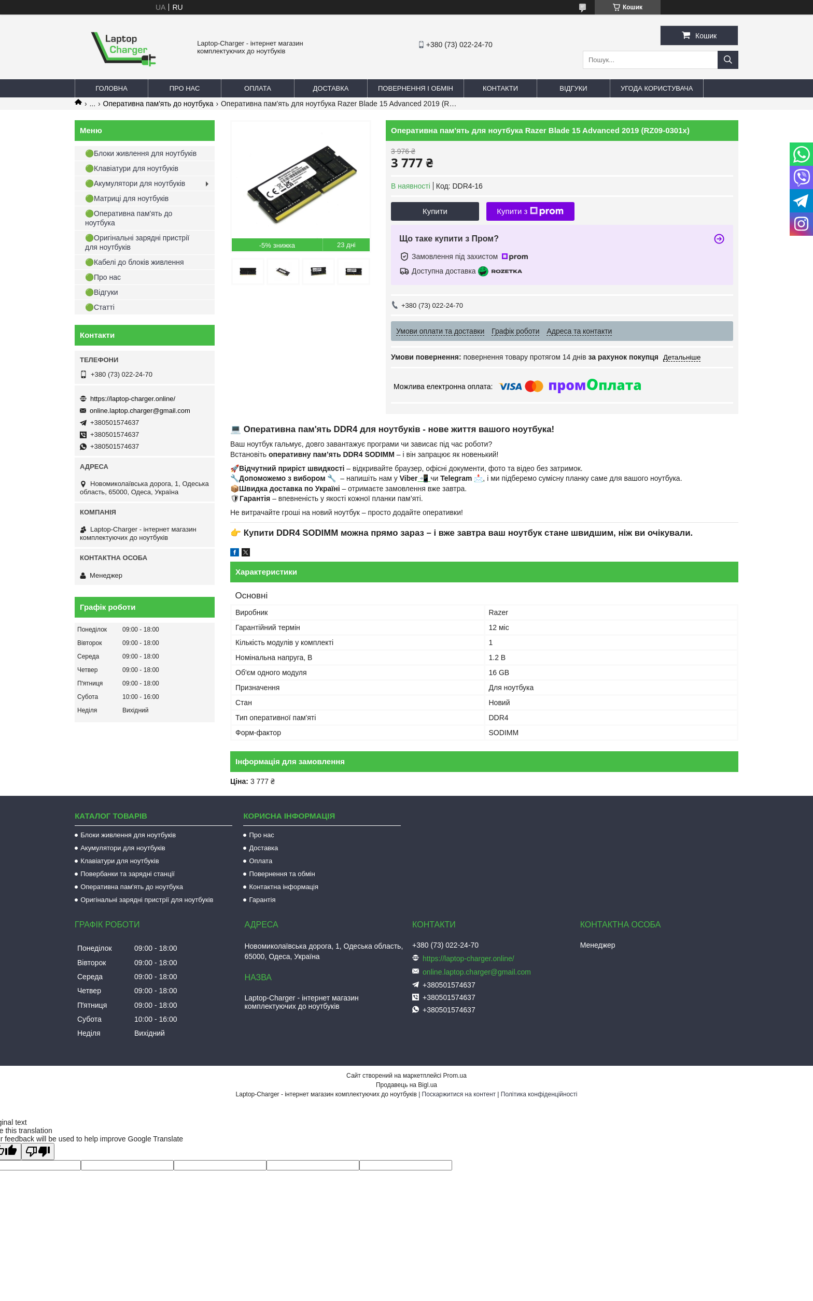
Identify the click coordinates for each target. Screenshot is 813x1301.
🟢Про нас (103, 277)
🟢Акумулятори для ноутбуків (135, 183)
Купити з (530, 211)
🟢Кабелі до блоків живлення (134, 262)
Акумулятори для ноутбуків (122, 848)
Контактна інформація (283, 887)
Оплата (257, 88)
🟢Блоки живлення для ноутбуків (141, 153)
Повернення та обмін (282, 874)
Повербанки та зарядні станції (127, 874)
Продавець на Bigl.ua (406, 1085)
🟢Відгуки (101, 292)
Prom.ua (455, 1075)
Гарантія (262, 900)
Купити (435, 211)
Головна (111, 88)
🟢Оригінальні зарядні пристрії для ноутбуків (137, 242)
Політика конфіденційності (539, 1094)
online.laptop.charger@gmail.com (140, 410)
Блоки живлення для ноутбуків (128, 835)
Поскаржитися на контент (459, 1094)
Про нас (185, 88)
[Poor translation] (37, 1151)
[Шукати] (728, 60)
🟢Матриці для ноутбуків (127, 198)
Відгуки (573, 88)
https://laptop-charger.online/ (132, 399)
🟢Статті (100, 307)
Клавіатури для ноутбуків (119, 861)
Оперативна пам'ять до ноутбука (158, 103)
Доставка (331, 88)
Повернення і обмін (415, 88)
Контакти (500, 88)
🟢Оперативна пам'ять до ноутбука (128, 218)
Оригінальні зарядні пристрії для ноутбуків (146, 900)
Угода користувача (657, 88)
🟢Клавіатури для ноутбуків (131, 168)
